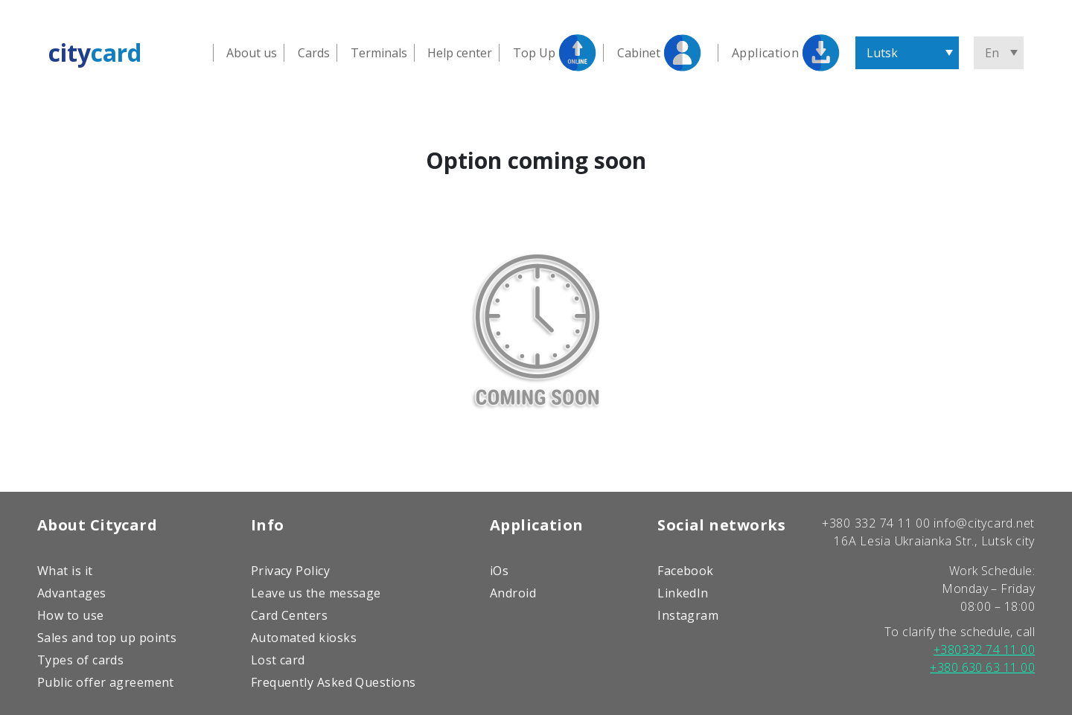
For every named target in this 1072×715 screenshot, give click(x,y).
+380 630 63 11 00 (982, 667)
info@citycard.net (984, 523)
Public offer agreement (105, 682)
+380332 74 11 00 (984, 649)
